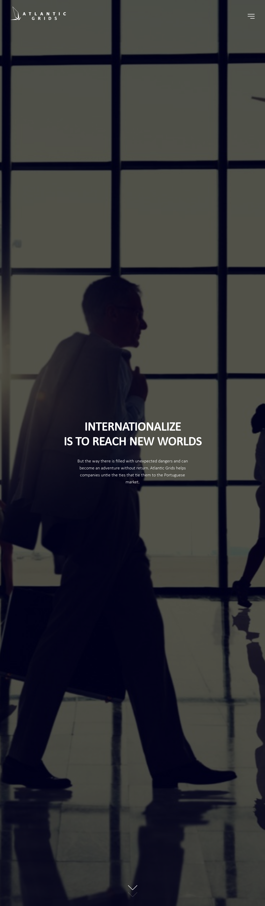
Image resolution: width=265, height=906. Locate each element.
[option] (132, 453)
